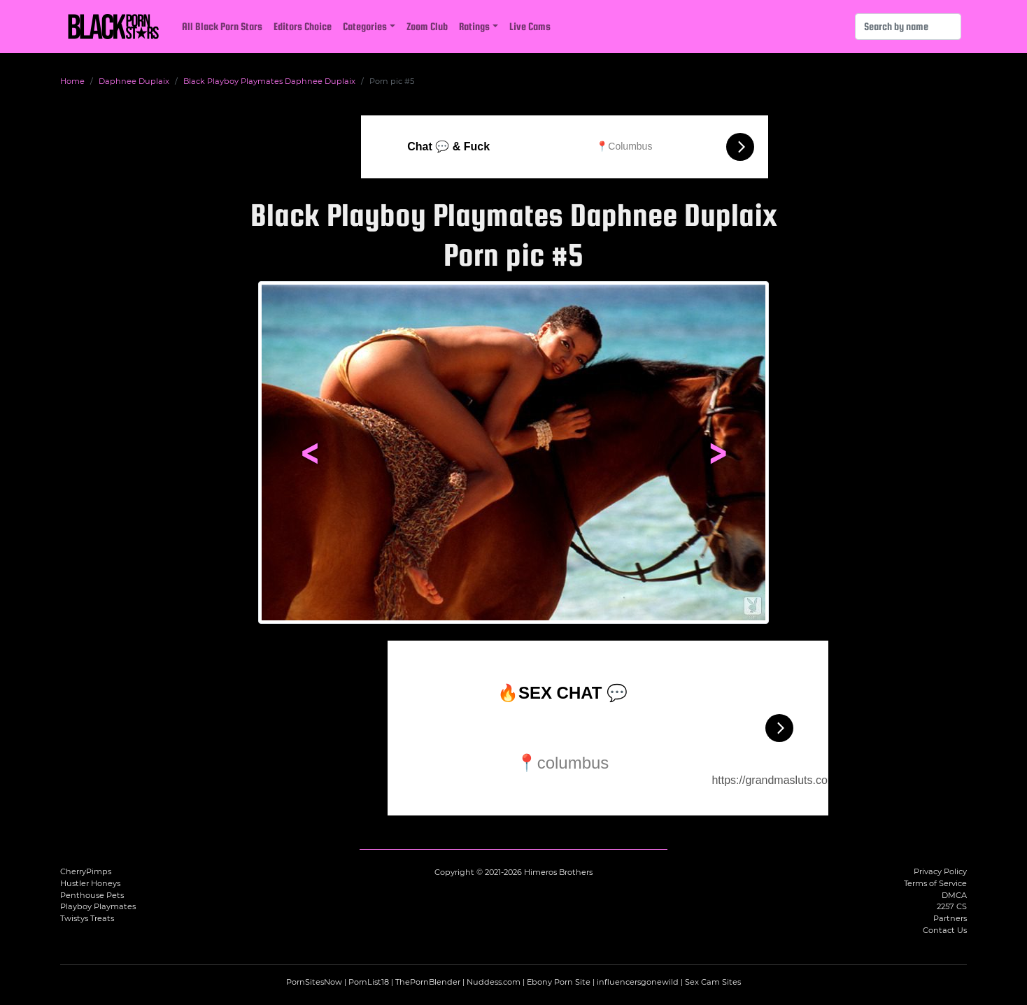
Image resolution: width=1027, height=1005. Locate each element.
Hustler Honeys (90, 883)
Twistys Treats (87, 918)
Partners (950, 918)
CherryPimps (85, 871)
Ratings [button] (474, 26)
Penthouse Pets (92, 895)
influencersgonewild (638, 982)
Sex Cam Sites (713, 982)
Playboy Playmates (98, 906)
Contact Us (945, 930)
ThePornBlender (427, 982)
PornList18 (368, 982)
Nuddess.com (493, 982)
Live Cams (530, 26)
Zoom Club (427, 26)
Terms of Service (935, 883)
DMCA (954, 895)
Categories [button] (365, 26)
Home (72, 81)
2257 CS (952, 906)
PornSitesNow (314, 982)
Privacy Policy (940, 871)
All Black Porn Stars (222, 26)
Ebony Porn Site (558, 982)
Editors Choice (303, 26)
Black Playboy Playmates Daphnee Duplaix (269, 81)
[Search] (908, 26)
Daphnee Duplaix (134, 81)
